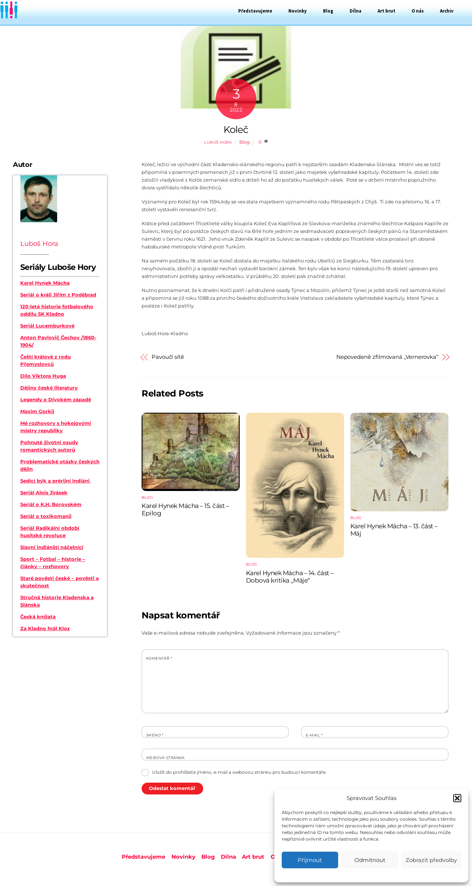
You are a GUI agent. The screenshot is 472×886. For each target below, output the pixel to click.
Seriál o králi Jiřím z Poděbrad (58, 295)
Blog (328, 11)
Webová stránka (165, 757)
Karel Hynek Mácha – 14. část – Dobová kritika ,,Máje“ (290, 576)
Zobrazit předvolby (431, 859)
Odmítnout (369, 859)
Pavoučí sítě (168, 357)
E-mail (314, 735)
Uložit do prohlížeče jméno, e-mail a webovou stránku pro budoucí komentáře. (239, 772)
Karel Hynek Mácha (45, 283)
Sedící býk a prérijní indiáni (55, 481)
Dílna (355, 11)
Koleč (235, 129)
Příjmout (310, 859)
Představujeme (255, 11)
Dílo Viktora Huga (43, 376)
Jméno (155, 735)
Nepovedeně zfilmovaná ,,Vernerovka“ (387, 357)
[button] (457, 798)
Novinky (297, 11)
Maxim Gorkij (37, 411)
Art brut (386, 11)
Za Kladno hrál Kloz (45, 628)
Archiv (447, 11)
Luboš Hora (218, 142)
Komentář (159, 658)
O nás (418, 11)
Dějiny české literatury (49, 388)
